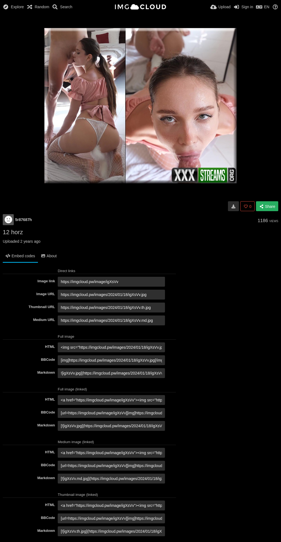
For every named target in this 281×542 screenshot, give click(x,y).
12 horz (13, 232)
